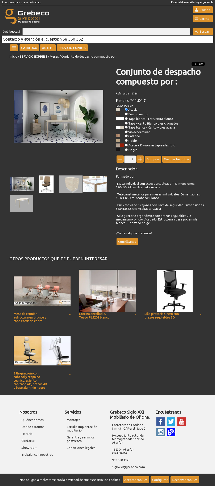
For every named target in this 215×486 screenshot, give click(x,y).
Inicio (13, 56)
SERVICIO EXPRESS (33, 56)
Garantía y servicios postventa (81, 439)
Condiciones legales (81, 448)
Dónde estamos (32, 427)
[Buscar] (106, 31)
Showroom (29, 447)
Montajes (73, 420)
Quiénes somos (32, 420)
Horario (27, 434)
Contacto (28, 440)
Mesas (54, 56)
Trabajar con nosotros (37, 454)
